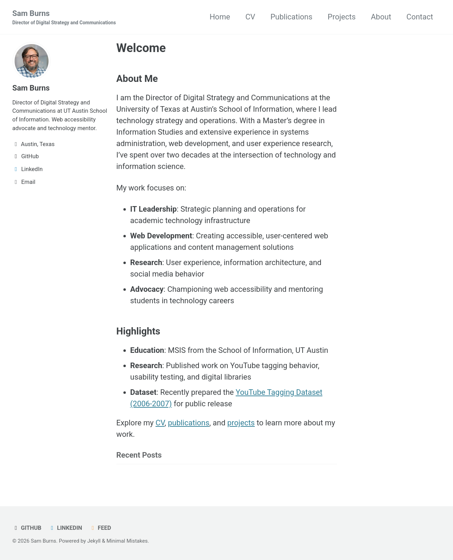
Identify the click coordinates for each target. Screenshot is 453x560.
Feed (100, 528)
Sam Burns (64, 17)
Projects (342, 16)
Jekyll (94, 541)
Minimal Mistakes (127, 541)
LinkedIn (65, 528)
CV (250, 16)
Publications (291, 16)
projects (241, 422)
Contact (420, 16)
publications (188, 422)
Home (220, 16)
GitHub (27, 528)
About (381, 16)
